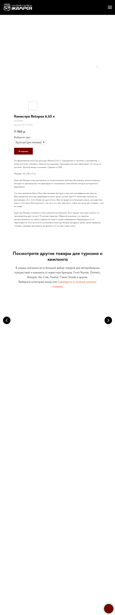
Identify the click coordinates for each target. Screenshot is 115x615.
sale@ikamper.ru (57, 456)
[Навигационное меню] (110, 7)
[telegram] (49, 479)
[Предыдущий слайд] (6, 320)
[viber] (60, 479)
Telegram (49, 450)
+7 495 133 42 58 (57, 438)
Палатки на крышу (36, 332)
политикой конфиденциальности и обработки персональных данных (65, 535)
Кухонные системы (78, 377)
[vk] (65, 479)
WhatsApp (65, 450)
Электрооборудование (37, 377)
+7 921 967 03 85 (57, 444)
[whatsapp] (55, 479)
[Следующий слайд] (108, 320)
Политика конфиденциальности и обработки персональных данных (57, 585)
